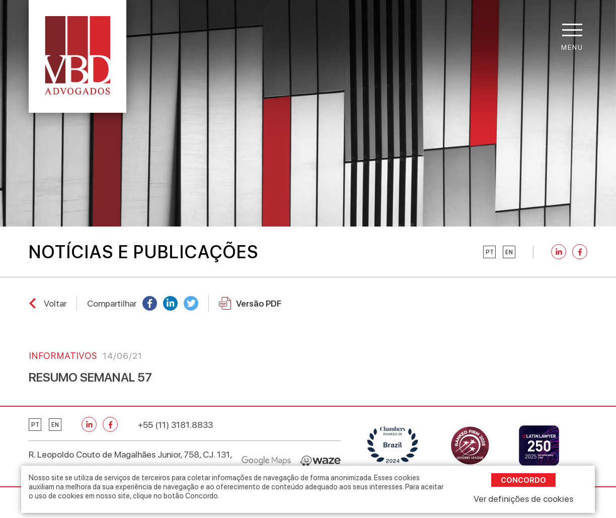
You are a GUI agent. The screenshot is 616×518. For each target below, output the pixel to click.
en (509, 252)
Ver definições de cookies (523, 498)
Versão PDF (250, 303)
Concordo (523, 480)
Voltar (55, 303)
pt (490, 252)
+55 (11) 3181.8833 (175, 424)
